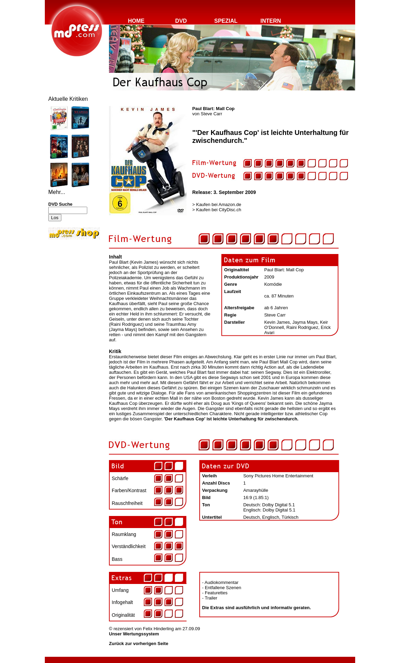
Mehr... (56, 192)
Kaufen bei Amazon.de (218, 204)
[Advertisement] (69, 287)
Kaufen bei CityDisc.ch (218, 209)
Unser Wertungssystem (134, 633)
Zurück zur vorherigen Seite (138, 643)
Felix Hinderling (158, 628)
